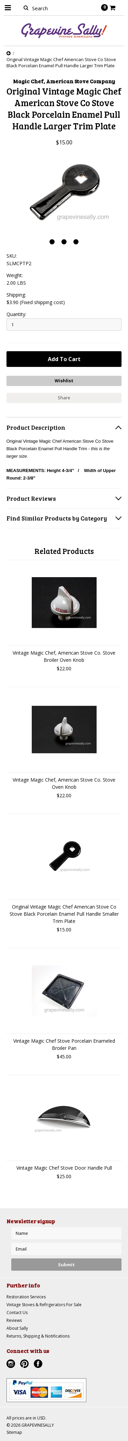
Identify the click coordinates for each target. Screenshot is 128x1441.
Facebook (39, 1364)
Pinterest (25, 1364)
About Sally (17, 1328)
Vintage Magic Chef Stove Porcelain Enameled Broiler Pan (64, 1044)
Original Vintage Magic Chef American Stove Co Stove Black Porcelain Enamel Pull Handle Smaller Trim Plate (64, 913)
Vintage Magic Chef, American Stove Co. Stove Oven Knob (64, 783)
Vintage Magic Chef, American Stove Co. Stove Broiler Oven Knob (64, 656)
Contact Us (17, 1312)
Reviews (14, 1320)
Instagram (11, 1364)
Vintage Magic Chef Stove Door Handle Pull (64, 1168)
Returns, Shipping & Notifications (38, 1336)
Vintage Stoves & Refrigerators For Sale (44, 1305)
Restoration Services (26, 1297)
